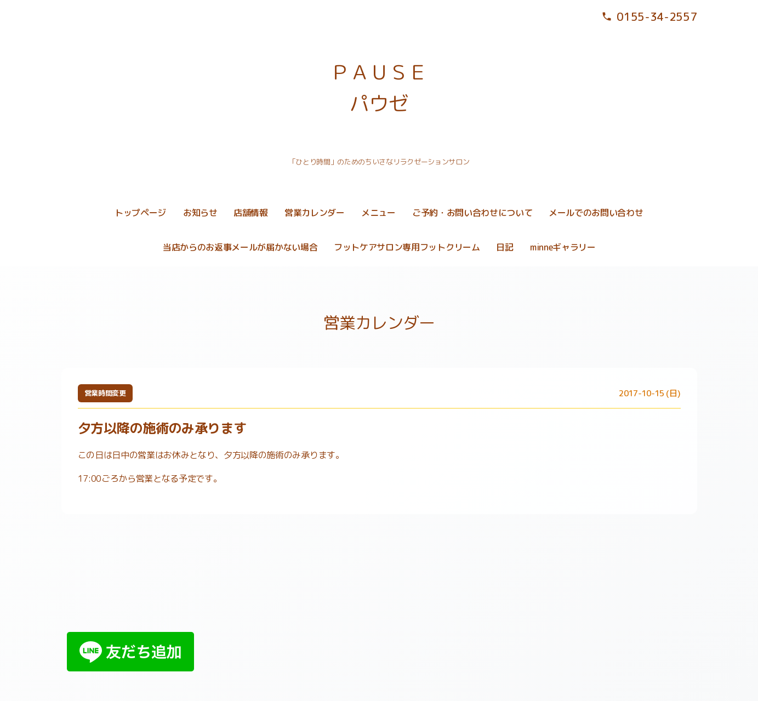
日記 (504, 247)
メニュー (378, 213)
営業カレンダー (314, 213)
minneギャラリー (563, 247)
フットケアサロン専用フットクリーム (407, 247)
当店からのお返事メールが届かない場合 (240, 247)
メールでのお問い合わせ (596, 213)
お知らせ (200, 213)
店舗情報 (250, 213)
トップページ (140, 213)
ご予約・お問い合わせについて (472, 213)
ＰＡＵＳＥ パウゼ (379, 88)
